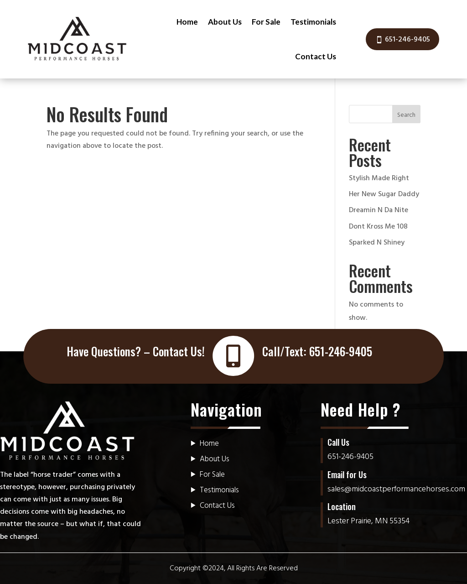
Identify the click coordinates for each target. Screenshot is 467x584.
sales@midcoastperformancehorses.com (396, 489)
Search (406, 115)
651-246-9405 (407, 40)
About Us (225, 21)
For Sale (266, 21)
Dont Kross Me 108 (378, 227)
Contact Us (315, 56)
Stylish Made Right (379, 178)
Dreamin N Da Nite (378, 210)
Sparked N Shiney (377, 243)
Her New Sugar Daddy (384, 194)
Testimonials (313, 21)
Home (187, 21)
